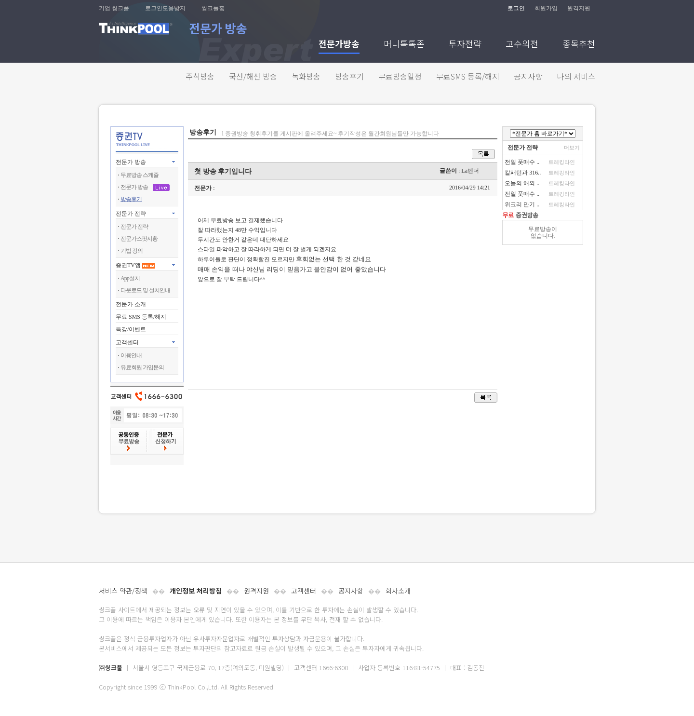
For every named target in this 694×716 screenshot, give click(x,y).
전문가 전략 (131, 213)
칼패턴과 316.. (523, 172)
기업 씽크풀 (114, 8)
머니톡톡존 (404, 45)
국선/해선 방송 (253, 76)
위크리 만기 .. (522, 204)
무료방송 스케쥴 (139, 175)
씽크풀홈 (213, 8)
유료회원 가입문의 (142, 367)
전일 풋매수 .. (522, 162)
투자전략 (465, 45)
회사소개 (398, 590)
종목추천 (578, 45)
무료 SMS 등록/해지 (141, 316)
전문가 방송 (131, 162)
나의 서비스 (576, 76)
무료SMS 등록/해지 (467, 76)
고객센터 (303, 590)
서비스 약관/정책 (123, 590)
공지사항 (528, 76)
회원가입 (546, 8)
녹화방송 (306, 76)
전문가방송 (339, 45)
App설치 (130, 278)
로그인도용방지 (165, 8)
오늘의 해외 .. (522, 183)
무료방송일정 (400, 76)
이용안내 (131, 355)
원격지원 (578, 8)
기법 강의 (131, 250)
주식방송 (200, 76)
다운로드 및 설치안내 (145, 290)
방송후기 (349, 76)
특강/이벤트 (131, 329)
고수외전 (522, 45)
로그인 (516, 8)
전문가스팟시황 (139, 238)
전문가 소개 (131, 304)
